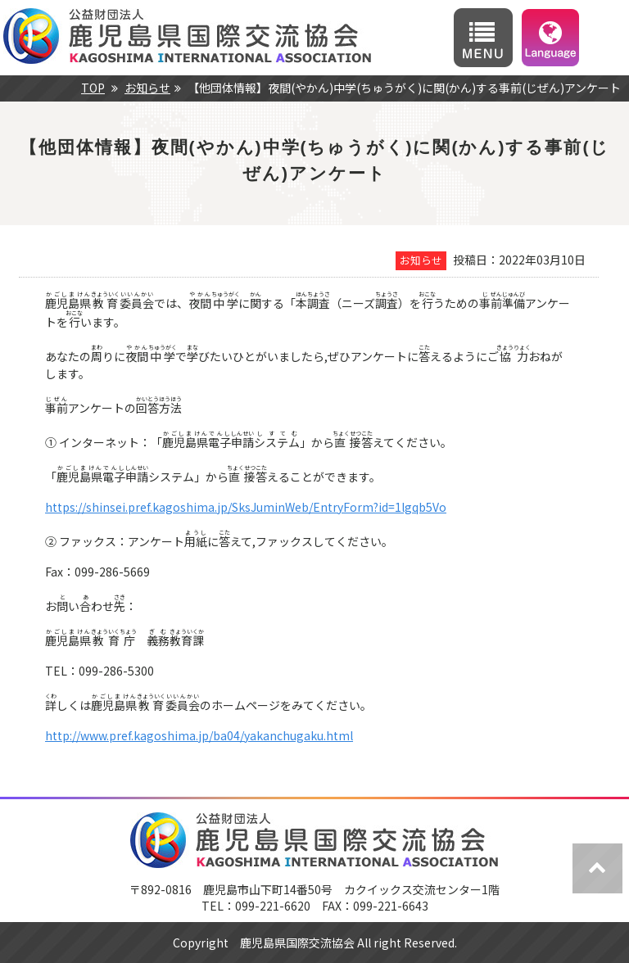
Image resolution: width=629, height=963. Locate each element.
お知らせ (147, 87)
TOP (93, 87)
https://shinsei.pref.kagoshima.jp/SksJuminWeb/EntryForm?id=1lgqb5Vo (245, 507)
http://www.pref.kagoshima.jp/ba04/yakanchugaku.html (199, 735)
